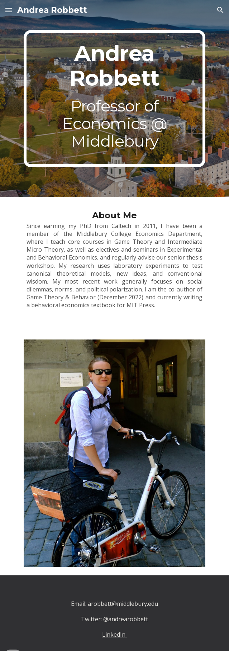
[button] (8, 10)
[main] (114, 98)
